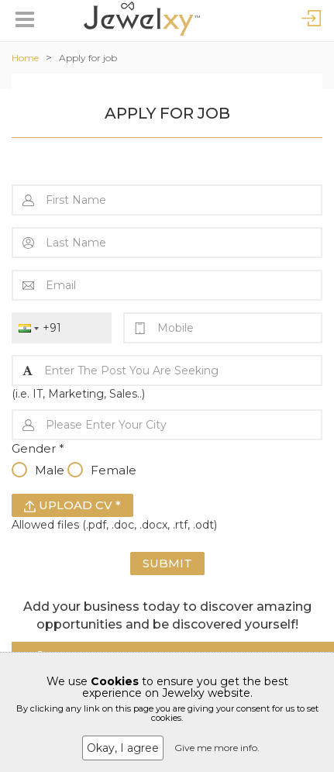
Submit (167, 563)
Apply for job (88, 58)
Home (25, 58)
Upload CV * (72, 505)
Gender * (38, 448)
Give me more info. (217, 747)
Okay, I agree (123, 748)
